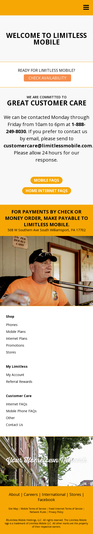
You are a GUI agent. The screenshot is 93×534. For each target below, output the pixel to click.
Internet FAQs (16, 404)
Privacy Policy (56, 512)
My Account (15, 374)
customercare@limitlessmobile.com (48, 145)
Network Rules (38, 512)
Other (10, 418)
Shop (10, 316)
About (14, 494)
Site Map (13, 508)
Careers (31, 494)
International (53, 494)
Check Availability (47, 78)
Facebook (46, 499)
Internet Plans (16, 338)
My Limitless (17, 366)
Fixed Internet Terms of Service (66, 508)
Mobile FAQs (46, 180)
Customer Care (19, 396)
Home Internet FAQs (47, 190)
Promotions (15, 345)
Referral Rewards (19, 381)
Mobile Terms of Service (33, 508)
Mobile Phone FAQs (21, 411)
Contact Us (14, 424)
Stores (11, 352)
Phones (12, 324)
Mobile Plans (16, 331)
